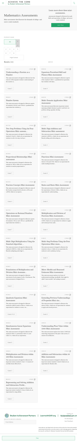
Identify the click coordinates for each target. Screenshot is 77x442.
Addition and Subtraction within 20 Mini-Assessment (56, 355)
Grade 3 (10, 88)
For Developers (69, 418)
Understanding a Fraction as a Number (18, 73)
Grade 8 (45, 88)
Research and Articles (67, 416)
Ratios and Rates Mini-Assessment (55, 185)
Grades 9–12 (11, 314)
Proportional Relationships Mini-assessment (19, 158)
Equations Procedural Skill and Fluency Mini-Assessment (54, 73)
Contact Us (70, 413)
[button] (3, 3)
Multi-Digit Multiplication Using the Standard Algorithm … (20, 242)
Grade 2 (45, 342)
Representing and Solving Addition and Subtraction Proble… (20, 383)
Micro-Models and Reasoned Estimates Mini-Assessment (53, 271)
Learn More (60, 25)
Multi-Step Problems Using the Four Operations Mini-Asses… (56, 242)
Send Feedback (69, 421)
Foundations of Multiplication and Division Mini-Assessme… (19, 271)
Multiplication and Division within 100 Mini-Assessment (19, 355)
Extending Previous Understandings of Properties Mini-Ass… (56, 299)
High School (14, 57)
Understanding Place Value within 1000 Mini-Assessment (55, 327)
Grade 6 (10, 117)
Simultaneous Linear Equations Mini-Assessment (18, 327)
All (10, 42)
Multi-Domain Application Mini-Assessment (55, 101)
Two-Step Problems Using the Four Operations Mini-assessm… (19, 130)
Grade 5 (45, 117)
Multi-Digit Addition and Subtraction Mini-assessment (53, 130)
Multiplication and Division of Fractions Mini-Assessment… (53, 214)
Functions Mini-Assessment (53, 157)
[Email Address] (20, 422)
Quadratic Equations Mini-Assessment (16, 299)
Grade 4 (45, 145)
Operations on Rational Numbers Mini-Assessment (19, 214)
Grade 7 (10, 173)
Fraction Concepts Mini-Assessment (20, 185)
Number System (12, 100)
